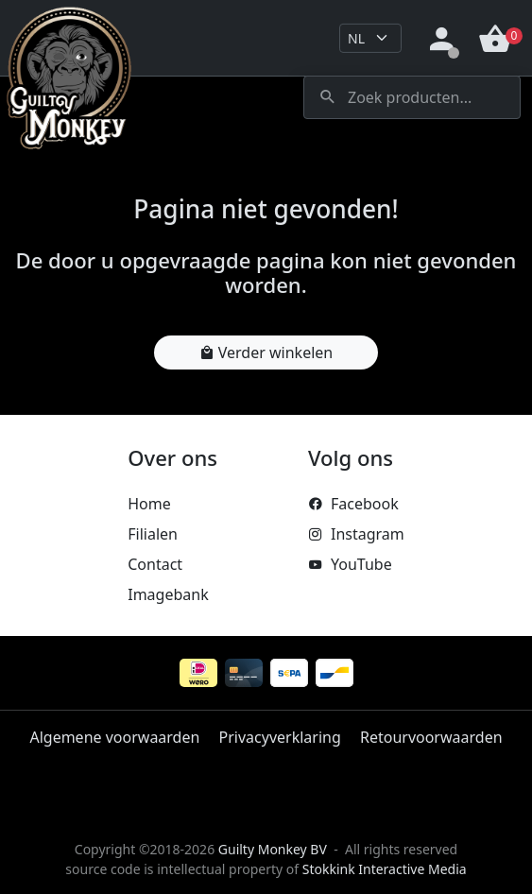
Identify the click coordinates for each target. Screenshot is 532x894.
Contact (155, 564)
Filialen (153, 534)
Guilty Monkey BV (272, 849)
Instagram (356, 534)
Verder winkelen (266, 352)
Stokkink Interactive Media (384, 869)
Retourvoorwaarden (431, 737)
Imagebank (168, 594)
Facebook (353, 503)
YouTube (350, 564)
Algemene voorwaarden (114, 737)
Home (149, 503)
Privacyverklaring (280, 737)
